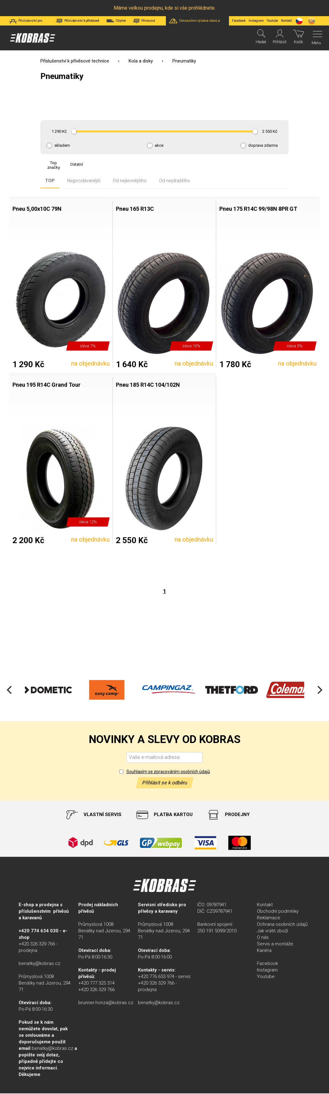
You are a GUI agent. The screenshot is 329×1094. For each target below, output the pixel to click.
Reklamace (268, 918)
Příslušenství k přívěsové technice (74, 61)
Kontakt (265, 905)
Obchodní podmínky (278, 912)
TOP (50, 180)
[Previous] (10, 690)
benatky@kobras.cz (39, 964)
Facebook (238, 20)
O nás (263, 938)
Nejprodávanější (83, 180)
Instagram (256, 20)
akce (159, 145)
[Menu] (315, 37)
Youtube (272, 20)
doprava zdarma (263, 145)
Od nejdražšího (174, 180)
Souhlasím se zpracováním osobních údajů (168, 772)
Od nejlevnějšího (130, 180)
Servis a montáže (275, 944)
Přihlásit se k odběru (165, 783)
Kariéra (264, 951)
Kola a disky (141, 61)
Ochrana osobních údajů (282, 925)
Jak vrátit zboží (272, 931)
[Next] (319, 690)
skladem (62, 145)
